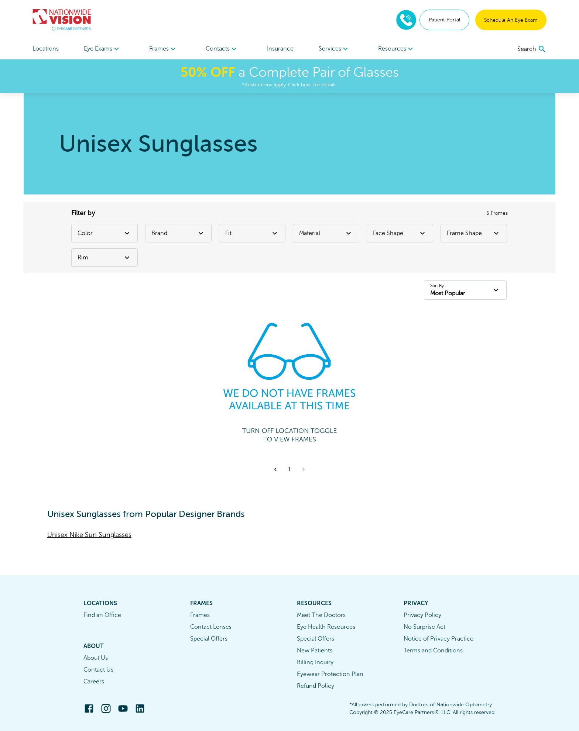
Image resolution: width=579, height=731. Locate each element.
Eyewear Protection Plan (330, 674)
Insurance (280, 48)
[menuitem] (102, 48)
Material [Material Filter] (326, 233)
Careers (93, 681)
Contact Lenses (211, 627)
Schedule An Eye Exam (511, 20)
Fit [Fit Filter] (252, 233)
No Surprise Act (424, 627)
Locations (45, 48)
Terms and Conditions (433, 650)
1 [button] (289, 469)
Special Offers (208, 638)
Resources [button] (396, 49)
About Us (95, 658)
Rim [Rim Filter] (104, 257)
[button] (275, 469)
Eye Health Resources (326, 627)
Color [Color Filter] (104, 233)
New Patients (314, 650)
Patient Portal (444, 20)
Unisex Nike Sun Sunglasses (89, 534)
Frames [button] (163, 49)
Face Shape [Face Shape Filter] (400, 233)
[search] (532, 49)
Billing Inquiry (315, 662)
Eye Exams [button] (102, 49)
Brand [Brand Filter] (178, 233)
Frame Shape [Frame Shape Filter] (474, 233)
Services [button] (334, 49)
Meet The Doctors (321, 615)
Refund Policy (315, 686)
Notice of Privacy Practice (438, 638)
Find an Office (102, 615)
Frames (200, 615)
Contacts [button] (222, 49)
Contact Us (98, 669)
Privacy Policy (422, 615)
